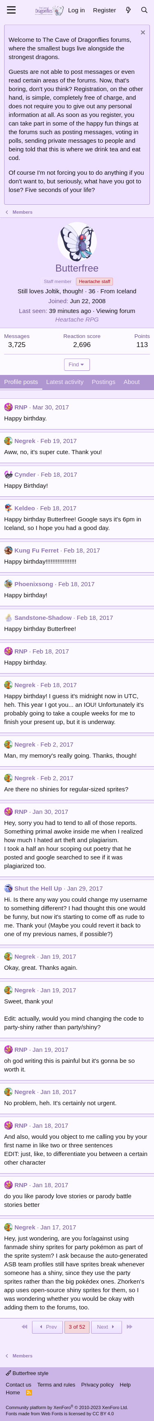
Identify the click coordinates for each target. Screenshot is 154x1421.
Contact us (18, 1385)
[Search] (144, 10)
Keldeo (24, 508)
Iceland (126, 291)
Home (13, 1392)
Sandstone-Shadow (42, 617)
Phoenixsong (33, 583)
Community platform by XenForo (67, 1407)
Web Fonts (52, 1413)
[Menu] (11, 10)
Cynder (25, 474)
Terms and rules (56, 1385)
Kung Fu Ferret (36, 550)
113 (142, 345)
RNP (21, 407)
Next (106, 1327)
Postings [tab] (103, 381)
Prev (47, 1327)
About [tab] (132, 381)
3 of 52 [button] (77, 1327)
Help (125, 1385)
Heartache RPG (77, 319)
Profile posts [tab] (21, 381)
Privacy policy (97, 1385)
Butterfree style (27, 1373)
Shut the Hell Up (38, 888)
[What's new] (128, 10)
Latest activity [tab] (65, 381)
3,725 (17, 345)
